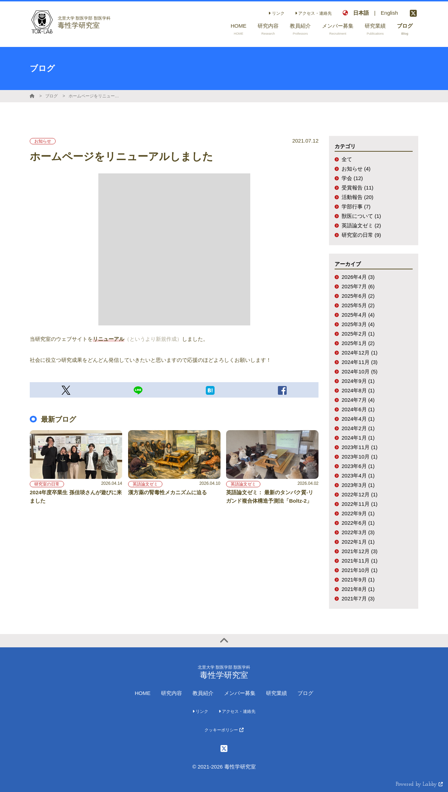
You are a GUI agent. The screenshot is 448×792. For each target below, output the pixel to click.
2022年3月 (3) (358, 532)
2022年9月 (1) (358, 513)
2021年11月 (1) (360, 561)
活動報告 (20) (357, 197)
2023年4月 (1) (358, 475)
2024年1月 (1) (358, 438)
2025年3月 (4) (358, 324)
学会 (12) (352, 178)
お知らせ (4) (356, 169)
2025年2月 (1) (358, 334)
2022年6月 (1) (358, 523)
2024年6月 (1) (358, 409)
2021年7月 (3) (358, 598)
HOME (142, 693)
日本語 (361, 13)
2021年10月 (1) (360, 570)
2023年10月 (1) (360, 457)
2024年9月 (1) (358, 381)
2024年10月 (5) (360, 371)
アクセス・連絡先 (313, 13)
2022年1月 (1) (358, 542)
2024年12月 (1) (360, 353)
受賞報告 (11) (357, 188)
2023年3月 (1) (358, 485)
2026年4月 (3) (358, 277)
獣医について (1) (361, 216)
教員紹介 (203, 693)
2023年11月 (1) (360, 447)
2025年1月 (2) (358, 343)
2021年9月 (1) (358, 580)
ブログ (51, 96)
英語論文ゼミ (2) (361, 225)
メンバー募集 (239, 693)
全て (347, 159)
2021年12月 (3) (360, 551)
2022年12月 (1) (360, 494)
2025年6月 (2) (358, 296)
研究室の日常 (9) (361, 235)
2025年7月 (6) (358, 286)
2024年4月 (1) (358, 419)
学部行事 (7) (356, 206)
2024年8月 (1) (358, 390)
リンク (276, 13)
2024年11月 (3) (360, 362)
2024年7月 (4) (358, 400)
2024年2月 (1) (358, 428)
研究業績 (276, 693)
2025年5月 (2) (358, 305)
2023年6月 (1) (358, 466)
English (389, 13)
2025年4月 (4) (358, 315)
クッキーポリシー (223, 730)
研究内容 (171, 693)
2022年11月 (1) (360, 504)
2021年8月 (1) (358, 589)
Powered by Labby (419, 784)
